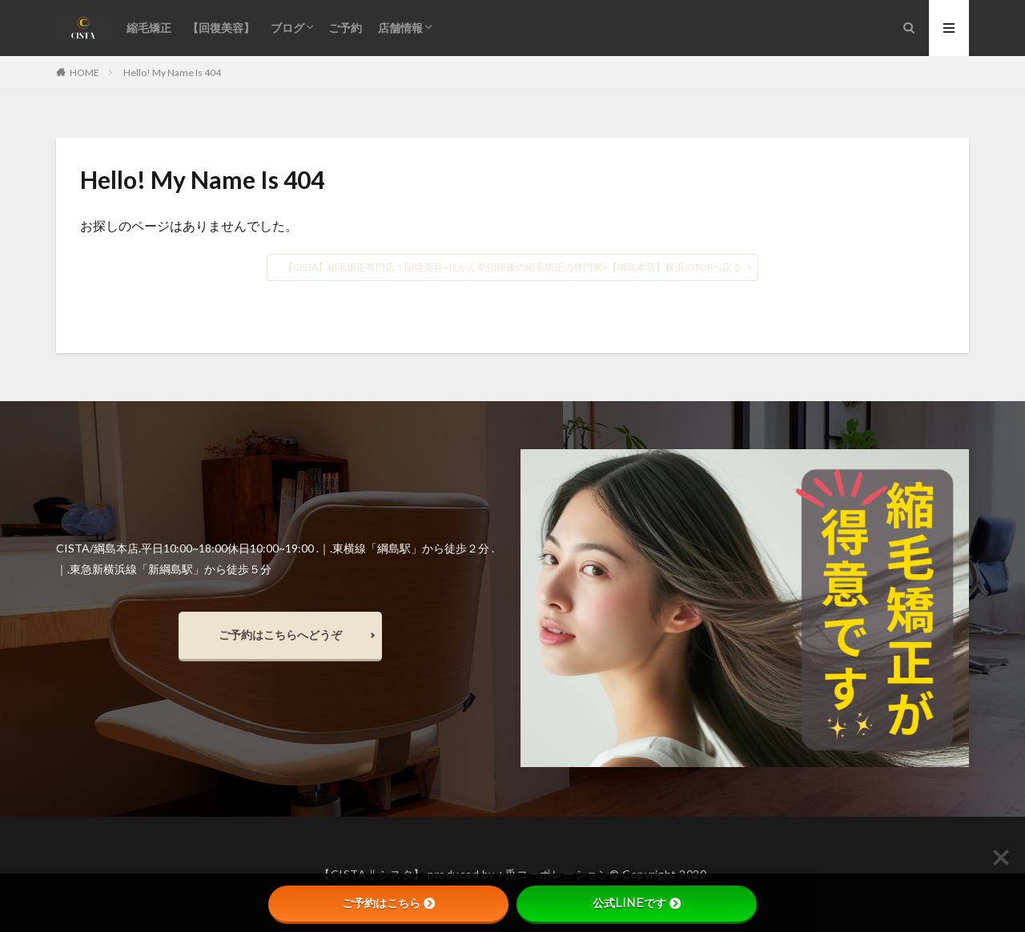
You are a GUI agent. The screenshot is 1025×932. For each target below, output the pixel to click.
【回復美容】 (221, 27)
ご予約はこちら (388, 903)
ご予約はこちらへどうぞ (280, 634)
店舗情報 (400, 27)
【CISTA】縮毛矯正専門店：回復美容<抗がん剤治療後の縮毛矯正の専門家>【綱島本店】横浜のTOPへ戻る (512, 267)
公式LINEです (637, 903)
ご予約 (345, 27)
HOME (84, 72)
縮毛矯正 (149, 27)
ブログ (287, 27)
